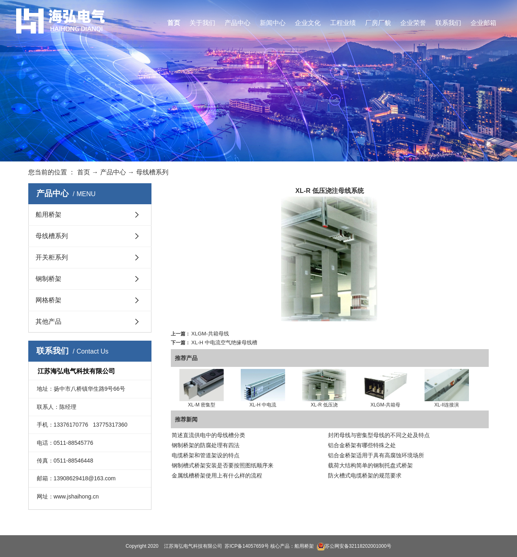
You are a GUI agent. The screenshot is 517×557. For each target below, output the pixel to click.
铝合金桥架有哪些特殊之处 (362, 445)
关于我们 (202, 22)
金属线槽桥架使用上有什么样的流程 (217, 475)
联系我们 (448, 22)
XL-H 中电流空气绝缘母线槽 (224, 342)
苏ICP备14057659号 (247, 546)
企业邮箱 (483, 22)
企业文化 (308, 22)
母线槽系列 (152, 172)
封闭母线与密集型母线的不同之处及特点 (379, 435)
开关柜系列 (52, 257)
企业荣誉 (413, 22)
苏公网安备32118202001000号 (354, 546)
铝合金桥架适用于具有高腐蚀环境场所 (376, 455)
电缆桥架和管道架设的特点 (206, 455)
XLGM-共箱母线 (210, 334)
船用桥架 (48, 214)
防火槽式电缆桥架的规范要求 (364, 475)
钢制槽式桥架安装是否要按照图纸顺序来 (222, 465)
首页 (173, 22)
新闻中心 (273, 22)
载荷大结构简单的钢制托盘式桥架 (370, 465)
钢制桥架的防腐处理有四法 (206, 445)
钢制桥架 (48, 278)
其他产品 (48, 321)
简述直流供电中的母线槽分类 (208, 435)
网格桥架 (48, 300)
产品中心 (237, 22)
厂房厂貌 (378, 22)
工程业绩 (343, 22)
